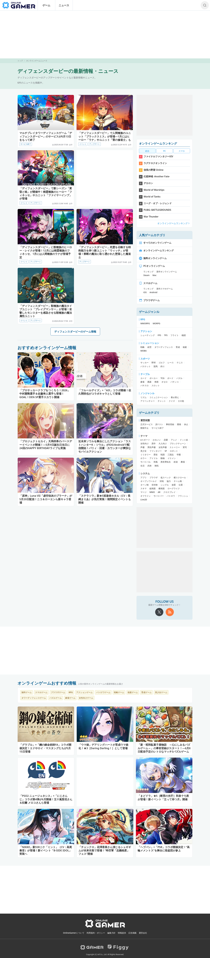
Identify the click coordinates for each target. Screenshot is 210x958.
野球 (154, 362)
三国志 (171, 454)
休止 (186, 424)
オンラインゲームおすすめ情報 (47, 683)
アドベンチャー (147, 401)
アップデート (94, 144)
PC (164, 151)
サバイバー (159, 495)
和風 (156, 461)
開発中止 (144, 428)
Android (153, 292)
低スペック (166, 477)
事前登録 (170, 424)
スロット (156, 385)
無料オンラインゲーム (153, 258)
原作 (154, 443)
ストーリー (175, 447)
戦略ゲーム (119, 692)
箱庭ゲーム (133, 692)
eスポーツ (145, 439)
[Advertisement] (105, 34)
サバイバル (145, 461)
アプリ (143, 477)
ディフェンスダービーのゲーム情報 (75, 331)
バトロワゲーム (103, 692)
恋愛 (166, 439)
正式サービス (146, 424)
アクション (146, 331)
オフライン (145, 495)
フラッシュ (183, 495)
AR (159, 492)
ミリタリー (145, 454)
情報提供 (122, 932)
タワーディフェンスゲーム (33, 697)
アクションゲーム (84, 692)
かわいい (157, 439)
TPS (166, 335)
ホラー (143, 458)
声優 (142, 447)
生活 (142, 465)
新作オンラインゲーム (166, 271)
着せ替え (175, 397)
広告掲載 (132, 932)
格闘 (184, 335)
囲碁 (149, 381)
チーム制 (178, 481)
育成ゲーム (146, 692)
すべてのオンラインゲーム (155, 242)
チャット (162, 401)
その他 (181, 401)
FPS (159, 335)
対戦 (162, 481)
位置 (181, 484)
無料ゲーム (26, 692)
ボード (170, 378)
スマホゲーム (148, 283)
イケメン (172, 458)
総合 (147, 151)
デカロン (148, 183)
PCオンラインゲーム (152, 266)
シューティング (147, 335)
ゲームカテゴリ (149, 413)
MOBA (143, 350)
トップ (20, 60)
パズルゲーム (55, 697)
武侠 (149, 465)
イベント (82, 144)
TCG (162, 378)
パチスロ (144, 385)
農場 (183, 461)
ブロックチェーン (178, 443)
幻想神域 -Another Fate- (157, 176)
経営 (149, 347)
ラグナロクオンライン (155, 163)
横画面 (162, 488)
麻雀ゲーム (70, 697)
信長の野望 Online (153, 169)
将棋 (156, 381)
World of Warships (154, 189)
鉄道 (176, 461)
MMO (152, 492)
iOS (145, 292)
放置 (174, 484)
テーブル (145, 374)
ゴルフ (162, 362)
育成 (178, 347)
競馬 (156, 366)
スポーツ (145, 358)
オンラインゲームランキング (158, 143)
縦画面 (152, 488)
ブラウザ (153, 477)
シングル (165, 484)
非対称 (155, 484)
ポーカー (153, 378)
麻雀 (142, 381)
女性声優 (163, 447)
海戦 (156, 465)
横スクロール (180, 477)
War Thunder (151, 216)
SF (166, 451)
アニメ (174, 439)
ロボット (174, 451)
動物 (163, 458)
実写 (185, 447)
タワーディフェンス (163, 347)
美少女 (143, 451)
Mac (154, 275)
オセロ (164, 381)
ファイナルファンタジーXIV (158, 156)
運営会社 (143, 932)
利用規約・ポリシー (96, 932)
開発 (179, 424)
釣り (163, 366)
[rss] (170, 612)
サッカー (144, 362)
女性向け (144, 443)
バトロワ (171, 495)
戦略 (142, 347)
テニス (180, 362)
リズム (143, 397)
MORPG (156, 323)
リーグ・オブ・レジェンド (158, 203)
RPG (142, 319)
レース (171, 362)
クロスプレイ (169, 492)
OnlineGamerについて (73, 932)
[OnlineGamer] (105, 927)
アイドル (153, 458)
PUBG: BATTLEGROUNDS (157, 209)
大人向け (163, 443)
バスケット (145, 366)
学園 (179, 454)
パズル (179, 378)
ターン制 (144, 484)
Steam (146, 275)
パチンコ (174, 381)
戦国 (163, 454)
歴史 (156, 454)
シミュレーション (149, 343)
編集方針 (111, 932)
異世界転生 (166, 461)
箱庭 (185, 347)
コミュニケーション (158, 397)
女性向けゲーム (86, 697)
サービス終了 (25, 144)
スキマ (143, 488)
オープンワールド (148, 481)
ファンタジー (155, 451)
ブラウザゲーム (149, 300)
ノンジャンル (147, 393)
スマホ (182, 151)
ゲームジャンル (149, 312)
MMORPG (145, 323)
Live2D (143, 499)
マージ (143, 492)
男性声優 (151, 447)
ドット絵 (184, 439)
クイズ (172, 401)
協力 (169, 481)
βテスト (159, 424)
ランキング (148, 271)
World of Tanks (152, 196)
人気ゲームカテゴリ (152, 235)
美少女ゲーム (161, 692)
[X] (159, 612)
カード (143, 378)
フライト (174, 335)
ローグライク (174, 488)
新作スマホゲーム (164, 288)
